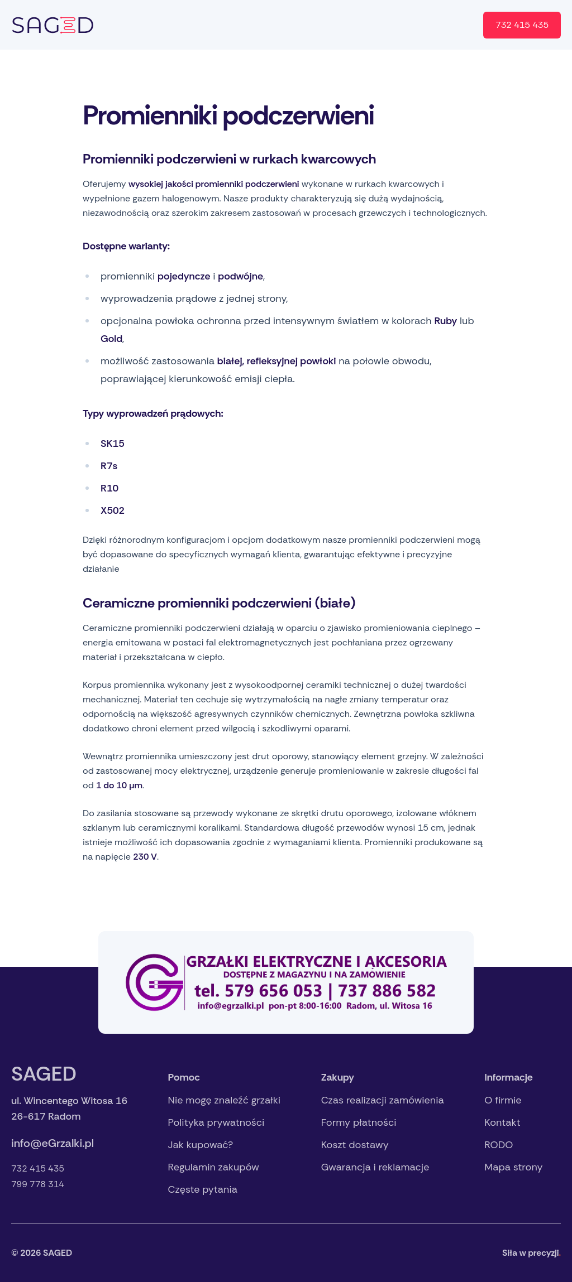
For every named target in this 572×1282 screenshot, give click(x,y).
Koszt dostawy (355, 1144)
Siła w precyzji (531, 1253)
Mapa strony (513, 1167)
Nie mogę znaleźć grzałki (224, 1100)
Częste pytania (202, 1189)
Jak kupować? (200, 1144)
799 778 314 (37, 1184)
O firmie (312, 25)
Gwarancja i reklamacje (375, 1167)
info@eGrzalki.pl (52, 1143)
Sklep (412, 25)
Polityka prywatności (216, 1122)
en (459, 25)
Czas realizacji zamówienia (382, 1100)
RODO (498, 1144)
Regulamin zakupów (213, 1167)
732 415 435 (522, 25)
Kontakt (364, 25)
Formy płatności (359, 1122)
